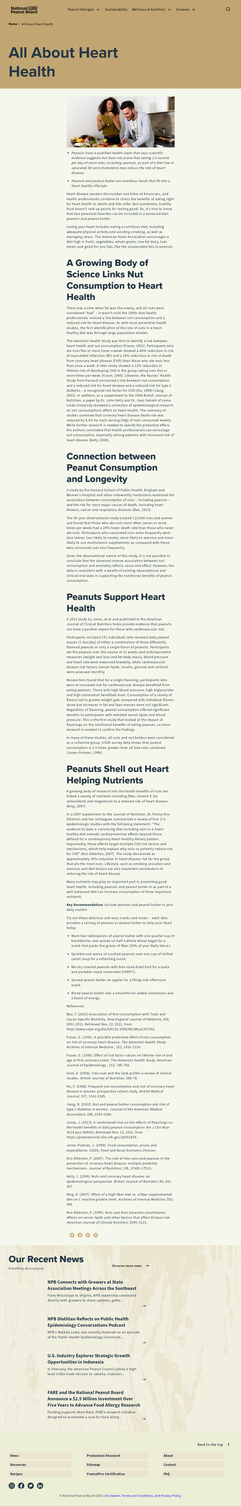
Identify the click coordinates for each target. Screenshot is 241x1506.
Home (13, 24)
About (168, 1455)
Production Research (103, 1455)
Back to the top (214, 1444)
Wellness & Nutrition (152, 9)
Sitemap (93, 1464)
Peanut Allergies (84, 9)
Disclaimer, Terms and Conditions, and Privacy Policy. (143, 1496)
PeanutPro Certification (106, 1474)
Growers (186, 9)
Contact (170, 1464)
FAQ (167, 1474)
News (14, 1455)
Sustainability (116, 9)
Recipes (16, 1474)
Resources (18, 1464)
